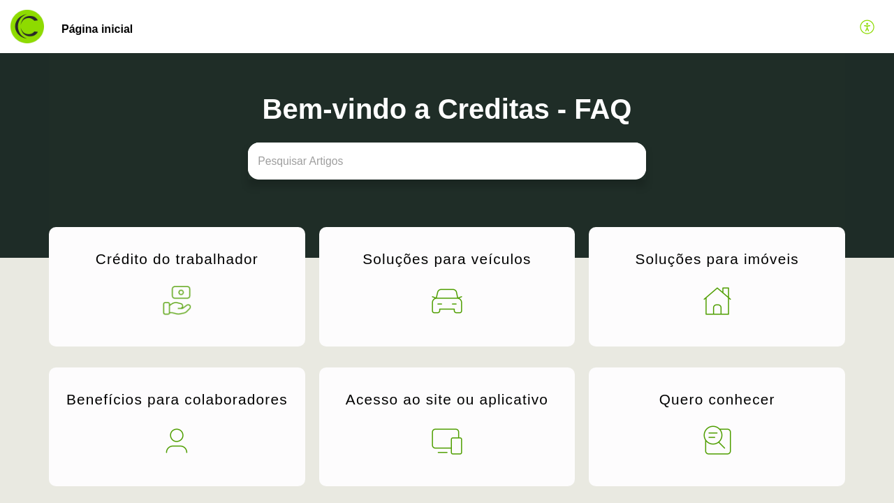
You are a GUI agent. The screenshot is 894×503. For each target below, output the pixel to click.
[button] (868, 26)
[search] (447, 161)
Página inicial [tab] (97, 29)
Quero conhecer (717, 398)
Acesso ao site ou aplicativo (447, 398)
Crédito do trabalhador (177, 261)
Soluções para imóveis (716, 261)
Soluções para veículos (446, 261)
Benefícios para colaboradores (177, 398)
